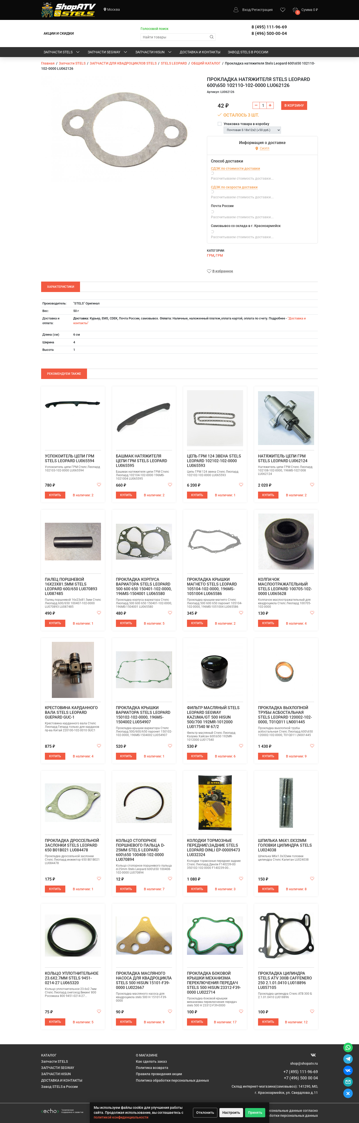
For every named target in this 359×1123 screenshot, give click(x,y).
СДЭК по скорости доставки (234, 187)
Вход (246, 10)
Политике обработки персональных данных (281, 1116)
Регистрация (262, 10)
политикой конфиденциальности (121, 1117)
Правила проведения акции (159, 1074)
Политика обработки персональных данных (172, 1080)
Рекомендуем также (64, 373)
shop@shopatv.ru (304, 1063)
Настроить (231, 1113)
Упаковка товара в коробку (246, 124)
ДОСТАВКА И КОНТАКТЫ (200, 52)
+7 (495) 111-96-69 (300, 1071)
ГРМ (210, 255)
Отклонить (205, 1113)
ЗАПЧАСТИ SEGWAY (108, 52)
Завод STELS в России (248, 52)
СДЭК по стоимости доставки (235, 168)
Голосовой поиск (155, 29)
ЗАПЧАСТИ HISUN (153, 52)
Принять (255, 1113)
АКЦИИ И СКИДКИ (59, 33)
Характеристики (60, 287)
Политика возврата (152, 1068)
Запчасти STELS (62, 52)
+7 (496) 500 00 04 (301, 1078)
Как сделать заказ (151, 1061)
